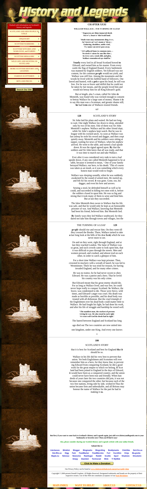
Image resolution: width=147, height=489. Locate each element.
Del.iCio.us (137, 450)
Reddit (98, 456)
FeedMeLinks (98, 453)
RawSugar (88, 456)
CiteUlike (126, 450)
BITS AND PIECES (24, 81)
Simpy (75, 459)
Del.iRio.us (57, 453)
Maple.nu (55, 456)
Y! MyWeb (116, 459)
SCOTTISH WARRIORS (24, 44)
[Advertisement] (24, 139)
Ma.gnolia (136, 453)
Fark (74, 453)
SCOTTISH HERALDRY (24, 56)
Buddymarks (113, 450)
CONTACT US (133, 485)
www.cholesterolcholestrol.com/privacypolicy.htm (110, 469)
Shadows (126, 456)
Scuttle (108, 456)
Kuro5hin (117, 453)
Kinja (126, 453)
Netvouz (65, 456)
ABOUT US (109, 485)
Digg (67, 453)
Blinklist (66, 450)
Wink (106, 459)
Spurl (116, 456)
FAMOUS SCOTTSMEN (24, 76)
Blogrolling (100, 450)
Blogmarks (87, 450)
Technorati (96, 459)
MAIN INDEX (60, 485)
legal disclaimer (122, 476)
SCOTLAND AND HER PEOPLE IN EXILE (24, 32)
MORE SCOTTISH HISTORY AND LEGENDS (24, 70)
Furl (108, 453)
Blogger (76, 450)
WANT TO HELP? (85, 485)
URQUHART (24, 39)
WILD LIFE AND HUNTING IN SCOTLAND (24, 62)
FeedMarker (84, 453)
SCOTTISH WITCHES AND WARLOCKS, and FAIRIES (24, 50)
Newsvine (76, 456)
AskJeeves (55, 450)
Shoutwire (137, 456)
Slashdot (85, 459)
